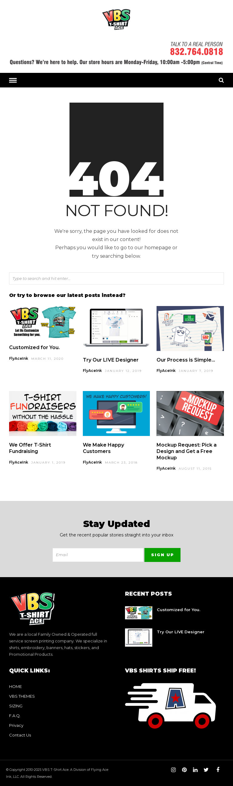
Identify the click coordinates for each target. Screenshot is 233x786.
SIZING (15, 705)
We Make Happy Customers (103, 448)
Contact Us (20, 734)
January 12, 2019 (123, 371)
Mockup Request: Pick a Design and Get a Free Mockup (187, 451)
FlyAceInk (18, 358)
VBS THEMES (22, 695)
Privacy (16, 725)
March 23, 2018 (121, 462)
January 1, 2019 (48, 462)
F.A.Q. (15, 715)
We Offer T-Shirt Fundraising (30, 448)
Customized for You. (34, 347)
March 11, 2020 (47, 358)
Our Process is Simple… (186, 359)
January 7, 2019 (196, 371)
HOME (15, 686)
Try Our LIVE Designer (111, 359)
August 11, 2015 (195, 468)
